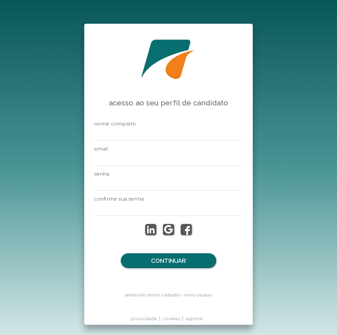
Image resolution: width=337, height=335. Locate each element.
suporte (194, 318)
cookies (171, 318)
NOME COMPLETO (115, 124)
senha (102, 174)
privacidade (144, 318)
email (101, 149)
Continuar (168, 260)
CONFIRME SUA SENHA (119, 199)
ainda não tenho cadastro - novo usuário (168, 294)
